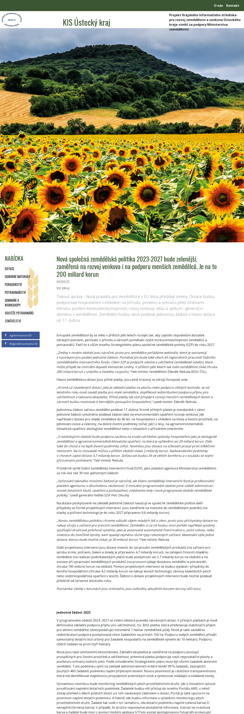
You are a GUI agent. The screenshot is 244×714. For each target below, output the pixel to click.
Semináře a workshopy (13, 302)
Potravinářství (15, 292)
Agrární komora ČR (18, 335)
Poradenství (13, 284)
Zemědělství (13, 321)
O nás (218, 5)
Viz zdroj (63, 288)
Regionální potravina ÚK (20, 344)
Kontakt (232, 5)
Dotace (9, 268)
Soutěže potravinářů (19, 313)
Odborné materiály (17, 276)
